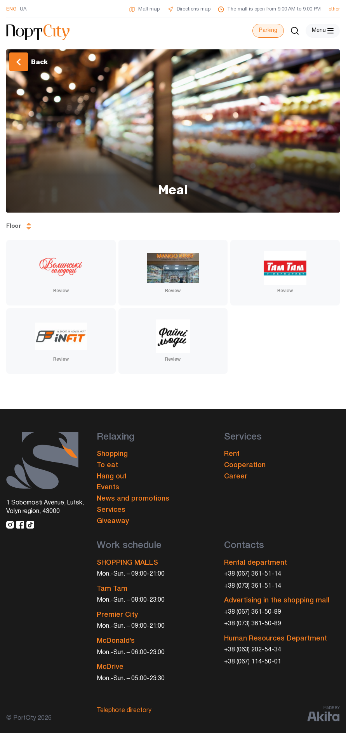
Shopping (112, 454)
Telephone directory (124, 710)
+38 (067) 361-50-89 (252, 612)
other (334, 9)
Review (61, 291)
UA (23, 9)
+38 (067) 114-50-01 (252, 662)
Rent (232, 454)
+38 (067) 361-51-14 (252, 574)
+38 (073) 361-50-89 (252, 624)
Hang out (112, 476)
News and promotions (133, 499)
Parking (268, 30)
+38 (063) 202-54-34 (252, 650)
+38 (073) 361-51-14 (252, 586)
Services (111, 510)
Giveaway (113, 521)
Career (235, 476)
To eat (107, 465)
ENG (11, 9)
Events (108, 487)
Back (39, 62)
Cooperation (245, 465)
